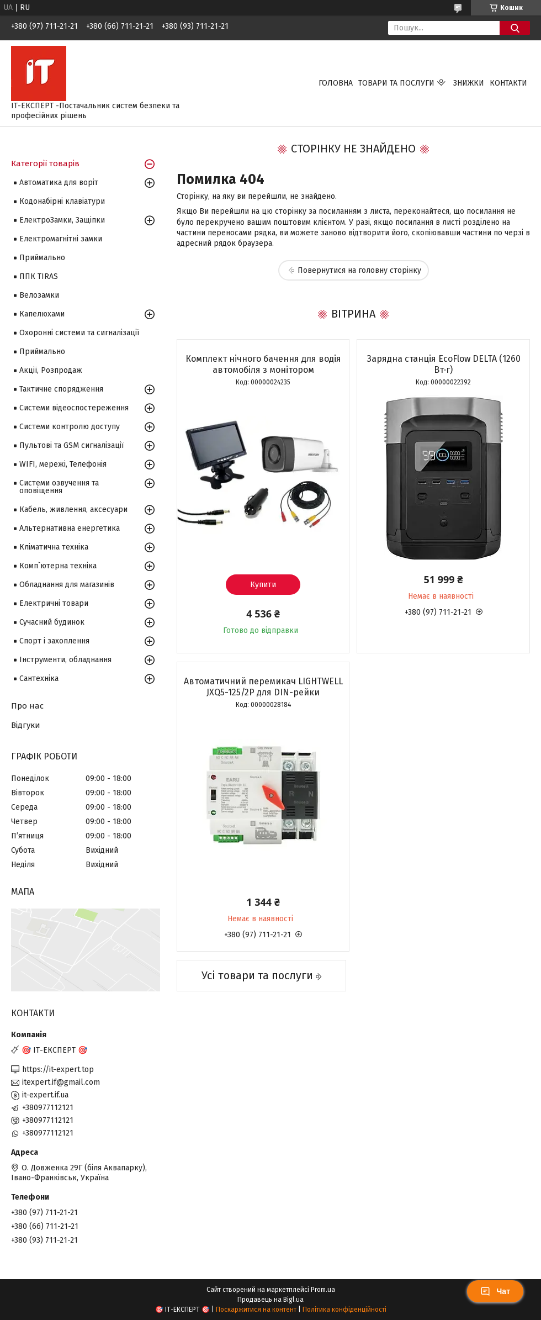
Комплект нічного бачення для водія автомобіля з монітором (263, 364)
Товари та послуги (396, 83)
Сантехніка (39, 678)
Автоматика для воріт (58, 182)
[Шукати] (515, 28)
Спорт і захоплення (54, 641)
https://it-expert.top (58, 1069)
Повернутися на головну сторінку (359, 270)
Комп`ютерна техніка (58, 566)
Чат (495, 1291)
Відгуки (25, 725)
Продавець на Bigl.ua (270, 1299)
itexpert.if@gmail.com (61, 1082)
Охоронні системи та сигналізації (79, 332)
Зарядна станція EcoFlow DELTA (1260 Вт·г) (444, 364)
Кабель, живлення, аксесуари (73, 509)
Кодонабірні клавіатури (62, 201)
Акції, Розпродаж (50, 370)
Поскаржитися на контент (256, 1309)
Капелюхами (42, 314)
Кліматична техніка (53, 547)
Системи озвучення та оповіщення (59, 486)
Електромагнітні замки (60, 239)
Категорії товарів (45, 163)
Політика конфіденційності (344, 1309)
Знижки (468, 83)
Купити (263, 584)
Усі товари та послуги (257, 975)
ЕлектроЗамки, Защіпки (62, 220)
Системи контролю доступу (69, 426)
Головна (336, 83)
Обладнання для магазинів (66, 584)
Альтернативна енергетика (69, 528)
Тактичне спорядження (61, 389)
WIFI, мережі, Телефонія (63, 464)
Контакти (508, 83)
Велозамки (39, 295)
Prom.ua (323, 1289)
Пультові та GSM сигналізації (71, 445)
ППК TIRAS (38, 276)
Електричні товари (53, 603)
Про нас (27, 706)
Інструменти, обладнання (65, 659)
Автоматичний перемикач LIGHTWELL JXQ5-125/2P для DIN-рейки (263, 687)
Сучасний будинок (51, 622)
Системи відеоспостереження (74, 408)
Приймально (42, 257)
